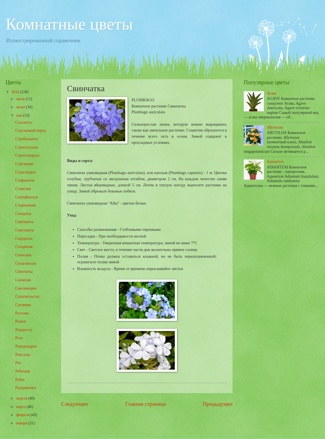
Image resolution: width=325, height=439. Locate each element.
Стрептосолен (26, 147)
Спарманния (25, 205)
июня (21, 107)
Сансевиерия (25, 288)
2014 (15, 92)
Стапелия (23, 189)
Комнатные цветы (69, 24)
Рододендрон (25, 346)
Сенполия (23, 255)
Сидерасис (23, 238)
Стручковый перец (30, 130)
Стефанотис (25, 180)
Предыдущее (218, 404)
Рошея (20, 321)
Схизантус (23, 122)
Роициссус (23, 330)
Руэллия (22, 313)
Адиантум (275, 161)
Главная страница (145, 404)
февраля (23, 415)
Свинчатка (23, 271)
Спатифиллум (26, 197)
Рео (18, 363)
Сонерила (23, 214)
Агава (272, 93)
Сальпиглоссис (27, 296)
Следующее (74, 404)
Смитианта (24, 222)
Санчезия (23, 280)
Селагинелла (25, 263)
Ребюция (22, 371)
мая (19, 115)
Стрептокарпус (27, 155)
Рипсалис (23, 355)
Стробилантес (26, 139)
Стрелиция (24, 164)
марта (21, 407)
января (22, 423)
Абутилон (275, 127)
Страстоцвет (25, 172)
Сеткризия (23, 247)
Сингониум (24, 230)
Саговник (23, 305)
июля (21, 99)
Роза (18, 338)
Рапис (20, 379)
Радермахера (25, 388)
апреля (22, 398)
